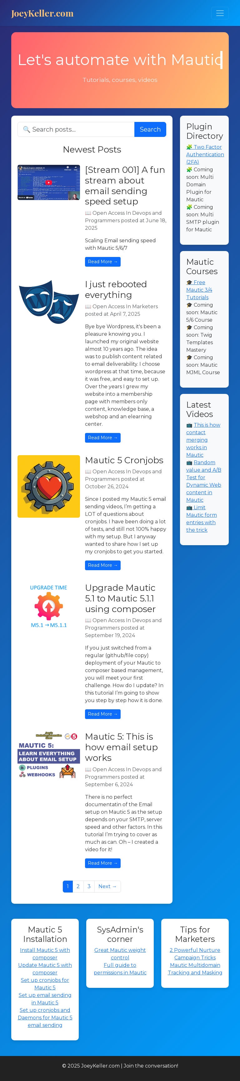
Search (150, 129)
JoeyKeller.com (42, 13)
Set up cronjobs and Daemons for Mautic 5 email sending (45, 1017)
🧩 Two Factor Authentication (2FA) (205, 154)
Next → (107, 886)
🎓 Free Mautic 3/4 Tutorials (199, 289)
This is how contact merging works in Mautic (203, 440)
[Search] (76, 129)
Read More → (103, 261)
